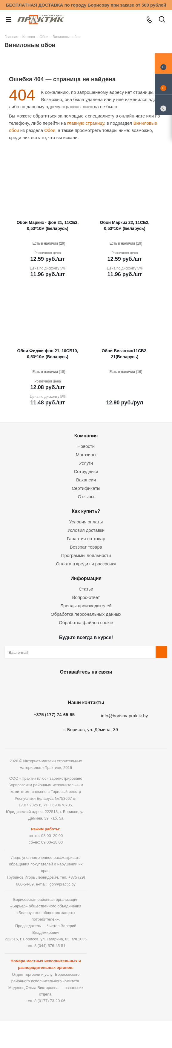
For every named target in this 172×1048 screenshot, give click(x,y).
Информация (86, 578)
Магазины (86, 454)
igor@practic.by (62, 884)
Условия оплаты (86, 521)
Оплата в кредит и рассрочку (86, 563)
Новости (86, 446)
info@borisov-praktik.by (124, 715)
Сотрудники (86, 471)
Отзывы (86, 496)
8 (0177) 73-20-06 (49, 1001)
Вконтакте (55, 686)
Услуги (86, 463)
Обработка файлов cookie (86, 622)
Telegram (99, 686)
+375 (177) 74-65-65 (54, 714)
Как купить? (86, 511)
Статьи (86, 588)
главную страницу (85, 123)
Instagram (84, 686)
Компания (86, 435)
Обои (49, 130)
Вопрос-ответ (86, 597)
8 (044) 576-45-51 (49, 945)
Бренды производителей (86, 605)
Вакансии (86, 479)
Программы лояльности (86, 555)
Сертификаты (86, 488)
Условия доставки (86, 530)
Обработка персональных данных (86, 614)
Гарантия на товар (86, 538)
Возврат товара (86, 546)
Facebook (70, 686)
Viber (114, 686)
